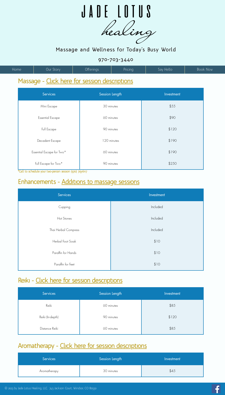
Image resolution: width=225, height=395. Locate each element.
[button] (92, 70)
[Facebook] (216, 388)
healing (129, 29)
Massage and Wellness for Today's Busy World (116, 50)
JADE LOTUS (115, 11)
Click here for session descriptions (89, 81)
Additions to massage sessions (100, 182)
